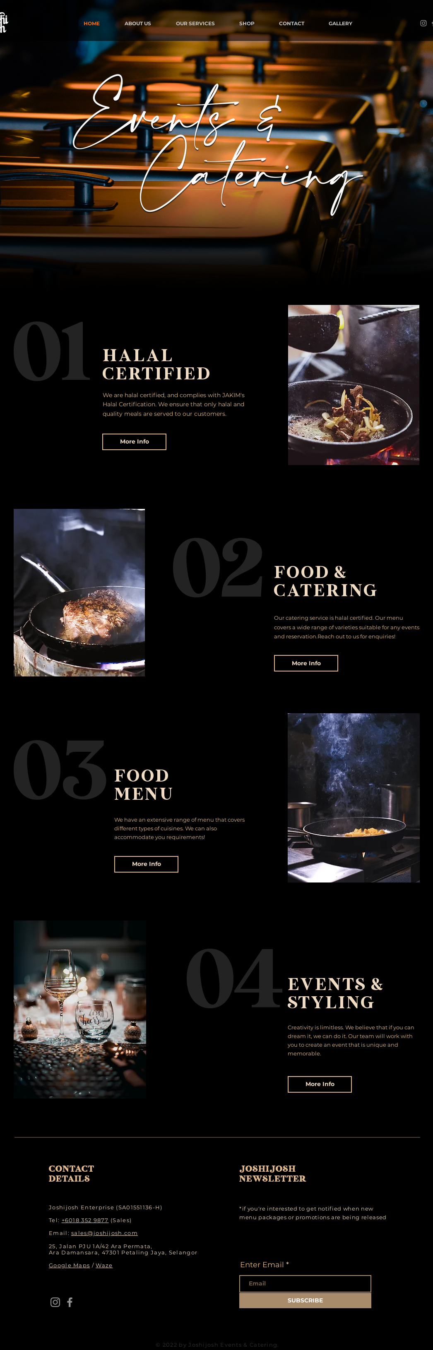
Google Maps (69, 1265)
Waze (104, 1265)
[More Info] (134, 442)
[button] (138, 23)
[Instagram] (423, 23)
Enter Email (262, 1264)
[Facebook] (69, 1302)
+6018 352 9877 (85, 1220)
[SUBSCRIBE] (305, 1300)
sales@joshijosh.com (104, 1233)
